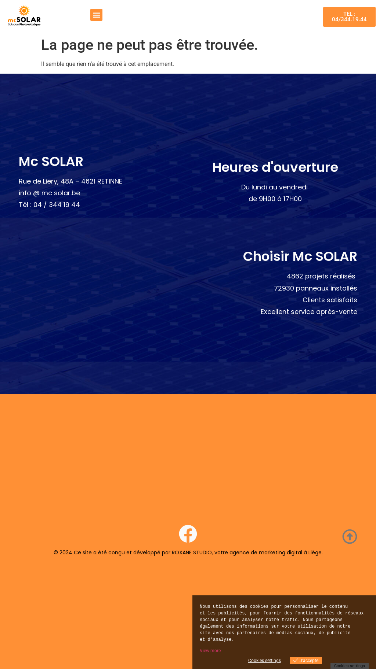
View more (210, 650)
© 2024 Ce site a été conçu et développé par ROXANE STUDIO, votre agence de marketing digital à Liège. (188, 552)
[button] (96, 15)
